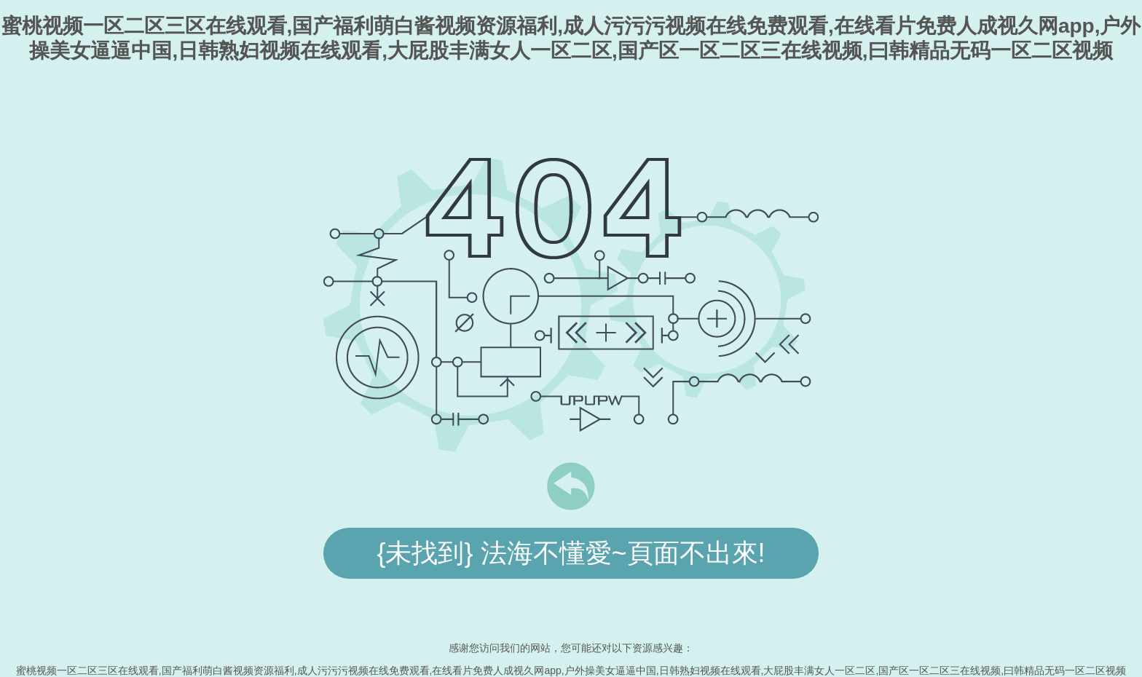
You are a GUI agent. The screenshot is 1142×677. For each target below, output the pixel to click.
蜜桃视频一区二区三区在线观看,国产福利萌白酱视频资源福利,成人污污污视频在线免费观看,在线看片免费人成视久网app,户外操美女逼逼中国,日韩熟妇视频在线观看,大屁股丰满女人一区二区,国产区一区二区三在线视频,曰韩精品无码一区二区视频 (571, 670)
